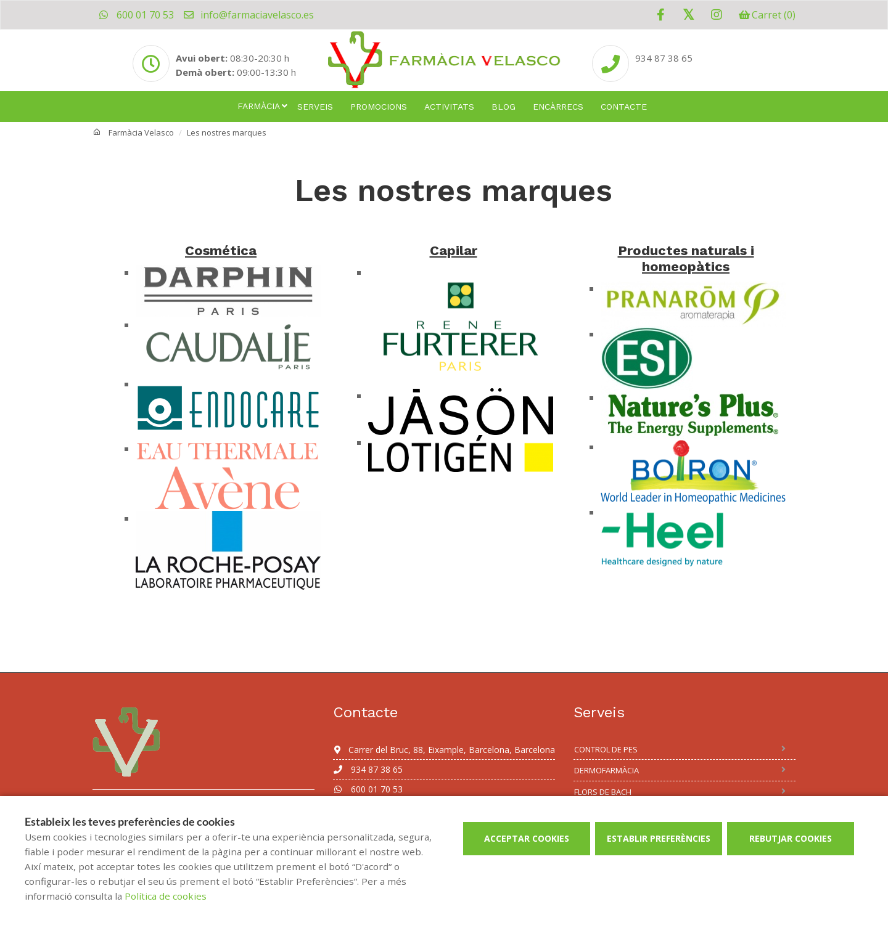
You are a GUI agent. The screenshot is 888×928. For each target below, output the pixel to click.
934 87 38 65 (368, 769)
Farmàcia (258, 106)
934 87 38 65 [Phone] (664, 58)
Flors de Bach (602, 791)
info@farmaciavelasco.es (248, 15)
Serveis (315, 107)
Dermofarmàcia (606, 770)
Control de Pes (606, 749)
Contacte (624, 107)
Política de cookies (166, 896)
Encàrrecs (558, 107)
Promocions (378, 107)
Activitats (449, 107)
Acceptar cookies (526, 838)
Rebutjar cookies (790, 838)
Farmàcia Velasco (141, 132)
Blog (503, 107)
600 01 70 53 (136, 15)
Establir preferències (658, 838)
